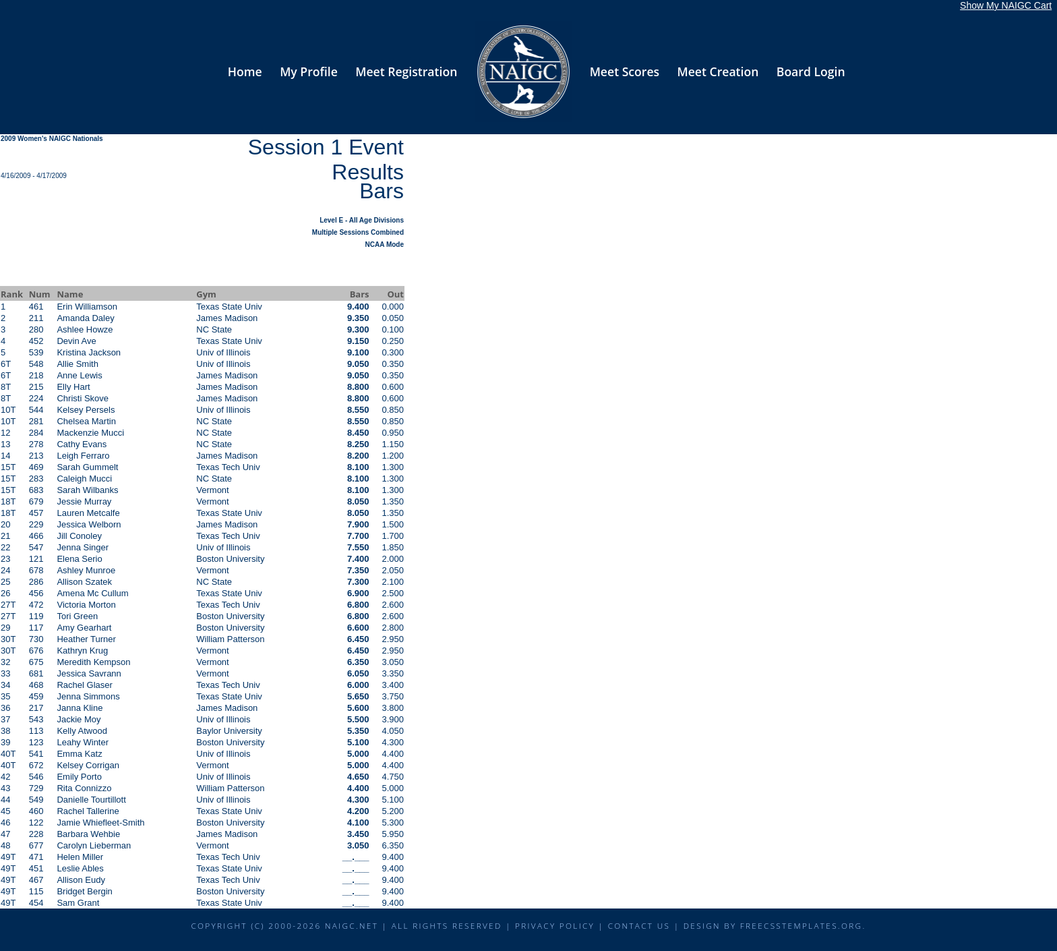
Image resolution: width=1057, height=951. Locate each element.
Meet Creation (718, 71)
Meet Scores (624, 71)
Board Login (811, 71)
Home (245, 71)
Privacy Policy (555, 925)
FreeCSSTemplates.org (801, 925)
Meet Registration (406, 71)
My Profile (309, 71)
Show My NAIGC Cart (1006, 5)
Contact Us (639, 925)
